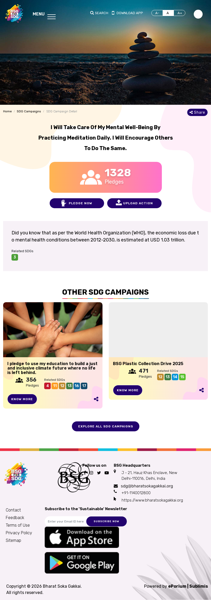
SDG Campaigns (29, 111)
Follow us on (94, 465)
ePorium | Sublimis (188, 586)
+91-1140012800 (136, 493)
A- (157, 13)
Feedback (15, 517)
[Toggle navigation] (44, 13)
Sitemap (13, 540)
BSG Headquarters (132, 465)
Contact (13, 510)
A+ (180, 13)
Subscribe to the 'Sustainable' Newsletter (86, 509)
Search (101, 13)
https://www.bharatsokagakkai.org (152, 500)
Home (7, 111)
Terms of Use (18, 525)
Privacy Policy (19, 532)
